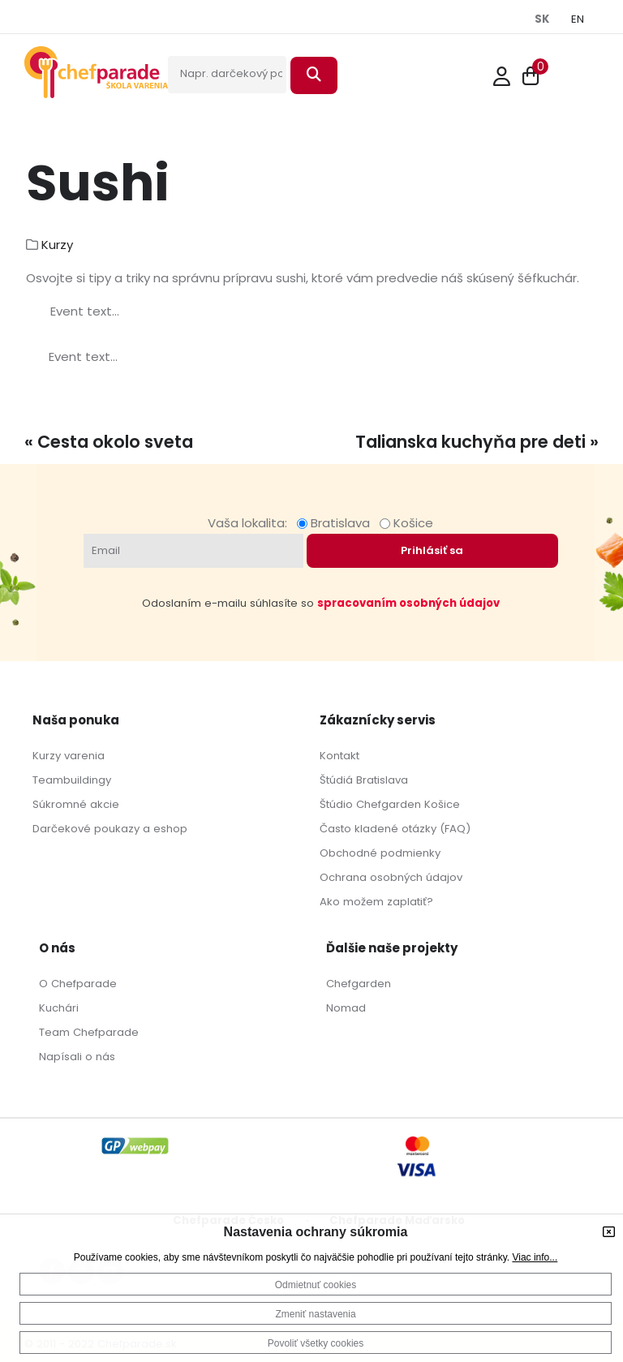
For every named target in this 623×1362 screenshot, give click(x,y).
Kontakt (339, 755)
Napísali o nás (77, 1056)
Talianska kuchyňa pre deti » (477, 441)
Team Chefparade (89, 1032)
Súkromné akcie (75, 804)
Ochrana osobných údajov (391, 877)
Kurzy (57, 244)
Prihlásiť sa (432, 550)
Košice (406, 522)
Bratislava (336, 522)
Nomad (346, 1008)
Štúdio (336, 804)
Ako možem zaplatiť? (376, 901)
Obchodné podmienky (380, 853)
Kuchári (59, 1008)
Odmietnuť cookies (316, 1285)
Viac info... (534, 1257)
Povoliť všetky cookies (316, 1343)
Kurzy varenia (68, 755)
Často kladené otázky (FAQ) (395, 828)
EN (577, 19)
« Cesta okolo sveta (108, 441)
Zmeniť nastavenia (315, 1314)
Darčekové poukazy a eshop (109, 828)
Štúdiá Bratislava (364, 780)
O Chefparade (78, 983)
